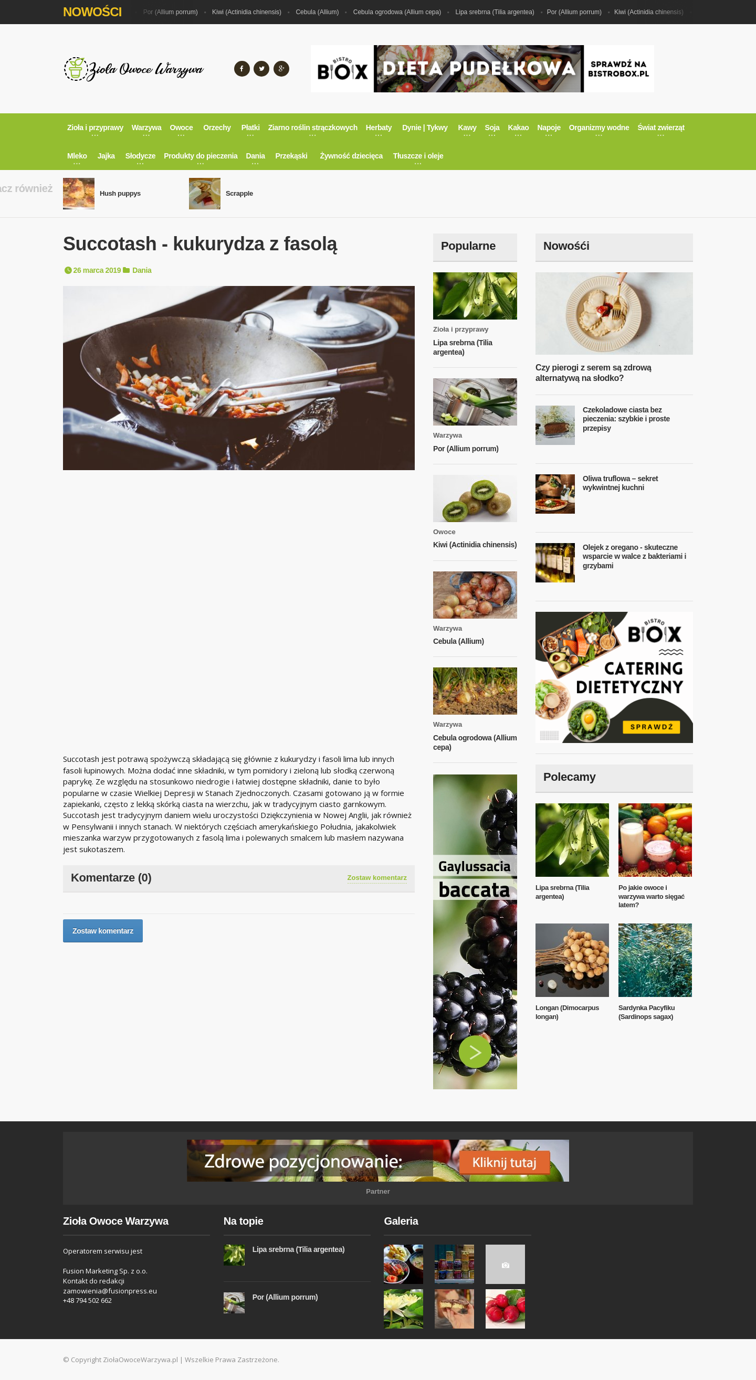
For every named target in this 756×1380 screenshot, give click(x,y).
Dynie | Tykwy (424, 127)
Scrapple (239, 193)
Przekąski (292, 156)
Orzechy (216, 127)
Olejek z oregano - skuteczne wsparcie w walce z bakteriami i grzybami (634, 556)
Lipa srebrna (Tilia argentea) (499, 12)
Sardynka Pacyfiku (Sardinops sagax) (646, 1012)
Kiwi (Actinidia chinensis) (251, 12)
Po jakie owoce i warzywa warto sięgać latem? (651, 896)
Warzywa (447, 435)
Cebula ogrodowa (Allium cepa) (401, 12)
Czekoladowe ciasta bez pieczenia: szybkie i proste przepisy (626, 419)
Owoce (444, 532)
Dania (141, 270)
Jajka (106, 156)
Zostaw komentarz (377, 878)
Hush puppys (120, 193)
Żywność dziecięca (351, 156)
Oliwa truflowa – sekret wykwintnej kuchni (620, 483)
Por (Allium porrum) (175, 12)
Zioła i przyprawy (460, 329)
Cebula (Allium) (321, 12)
